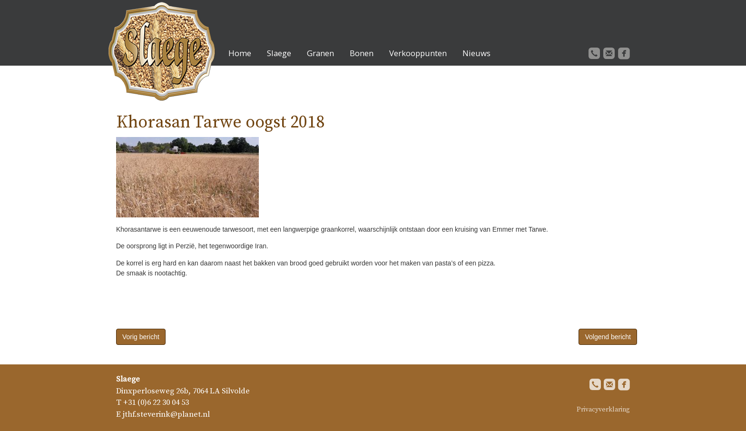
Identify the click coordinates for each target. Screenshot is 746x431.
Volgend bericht (608, 337)
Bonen (361, 53)
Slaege (279, 53)
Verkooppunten (418, 53)
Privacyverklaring (603, 409)
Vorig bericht (140, 337)
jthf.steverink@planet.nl (166, 415)
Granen (320, 53)
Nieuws (476, 53)
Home (239, 53)
